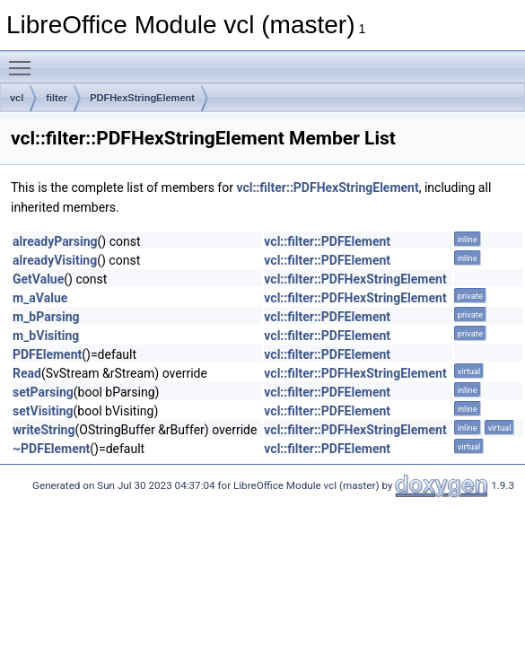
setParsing (43, 392)
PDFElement (47, 354)
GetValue (38, 279)
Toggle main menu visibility (24, 60)
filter (56, 97)
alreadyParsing (55, 241)
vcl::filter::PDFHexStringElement (327, 187)
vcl (16, 97)
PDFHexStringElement (142, 97)
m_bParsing (46, 317)
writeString (43, 430)
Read (27, 373)
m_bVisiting (46, 335)
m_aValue (40, 298)
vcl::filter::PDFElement (327, 241)
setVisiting (43, 411)
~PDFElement (51, 448)
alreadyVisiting (55, 260)
